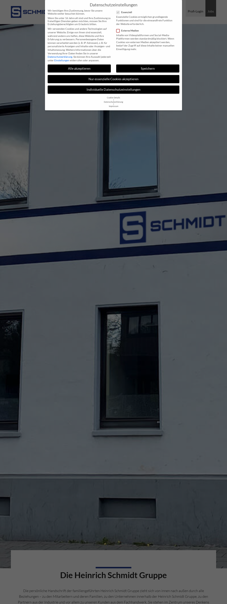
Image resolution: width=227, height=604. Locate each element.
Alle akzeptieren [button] (79, 66)
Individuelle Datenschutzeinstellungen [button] (113, 87)
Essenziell (125, 9)
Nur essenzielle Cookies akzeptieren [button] (113, 76)
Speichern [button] (148, 66)
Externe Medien (128, 27)
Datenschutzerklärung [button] (113, 99)
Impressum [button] (113, 104)
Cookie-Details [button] (113, 95)
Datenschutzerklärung (60, 54)
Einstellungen (61, 57)
